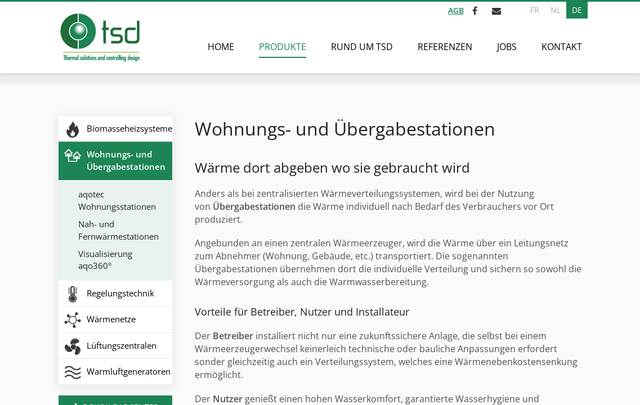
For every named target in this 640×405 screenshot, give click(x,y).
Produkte (282, 46)
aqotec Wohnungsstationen (117, 200)
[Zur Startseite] (99, 37)
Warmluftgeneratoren (129, 371)
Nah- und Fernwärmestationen (118, 229)
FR (534, 9)
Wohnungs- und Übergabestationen (126, 160)
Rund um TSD (362, 46)
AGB (456, 10)
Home (221, 46)
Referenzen (445, 46)
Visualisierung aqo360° (105, 259)
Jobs (507, 46)
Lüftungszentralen (121, 345)
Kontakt (561, 46)
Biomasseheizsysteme (129, 128)
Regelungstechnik (120, 293)
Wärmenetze (111, 319)
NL (556, 9)
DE (577, 9)
